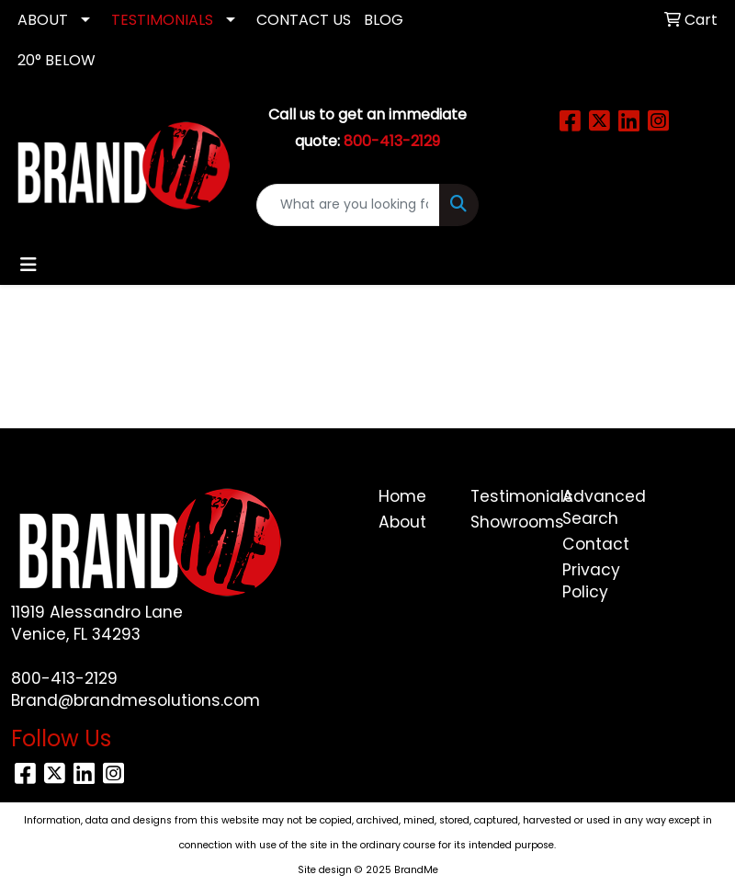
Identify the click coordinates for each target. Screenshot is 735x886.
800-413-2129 (64, 678)
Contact (595, 544)
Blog (383, 19)
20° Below (56, 60)
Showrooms (505, 522)
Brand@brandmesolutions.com (135, 700)
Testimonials (505, 496)
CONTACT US (303, 19)
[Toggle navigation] (28, 265)
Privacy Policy (591, 581)
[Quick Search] (348, 205)
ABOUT (42, 19)
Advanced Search (597, 507)
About (402, 522)
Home (402, 496)
